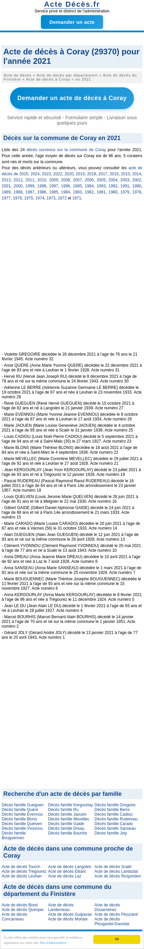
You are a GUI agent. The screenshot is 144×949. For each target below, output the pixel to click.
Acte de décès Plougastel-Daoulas (112, 921)
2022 (57, 174)
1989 (6, 192)
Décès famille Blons (19, 819)
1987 (30, 192)
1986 (41, 192)
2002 (136, 180)
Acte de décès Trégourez (24, 871)
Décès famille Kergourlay (70, 805)
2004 (112, 180)
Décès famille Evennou (22, 814)
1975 (28, 198)
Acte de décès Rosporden (118, 876)
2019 (80, 174)
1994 (89, 186)
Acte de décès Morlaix (68, 919)
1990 (136, 186)
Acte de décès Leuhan (22, 876)
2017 (102, 174)
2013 (6, 180)
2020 (69, 174)
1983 (77, 192)
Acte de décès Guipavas (70, 914)
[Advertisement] (72, 280)
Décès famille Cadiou (114, 814)
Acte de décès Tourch (21, 866)
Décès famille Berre (112, 809)
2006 (89, 180)
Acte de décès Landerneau (61, 907)
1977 (6, 198)
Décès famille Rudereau (116, 819)
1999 (30, 186)
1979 (125, 192)
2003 (125, 180)
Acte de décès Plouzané (116, 914)
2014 (136, 174)
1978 (136, 192)
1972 (62, 198)
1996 (65, 186)
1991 (125, 186)
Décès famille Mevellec (68, 819)
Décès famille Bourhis (67, 833)
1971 (76, 198)
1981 (101, 192)
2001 (6, 186)
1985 (53, 192)
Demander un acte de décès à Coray (72, 98)
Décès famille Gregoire (115, 805)
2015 (125, 174)
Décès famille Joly (111, 833)
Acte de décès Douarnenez (107, 907)
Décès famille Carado (114, 823)
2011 (30, 180)
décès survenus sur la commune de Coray (66, 149)
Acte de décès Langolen (69, 866)
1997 (53, 186)
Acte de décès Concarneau (14, 916)
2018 (91, 174)
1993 (101, 186)
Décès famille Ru (63, 809)
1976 (17, 198)
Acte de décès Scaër (113, 866)
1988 (17, 192)
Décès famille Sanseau (115, 828)
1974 (39, 198)
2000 (17, 186)
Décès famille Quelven (22, 823)
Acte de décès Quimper (23, 909)
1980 (112, 192)
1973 (51, 198)
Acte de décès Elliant (67, 871)
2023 (46, 174)
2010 (41, 180)
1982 (89, 192)
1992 (112, 186)
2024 (35, 174)
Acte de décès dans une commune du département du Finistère (57, 890)
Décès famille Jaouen (67, 814)
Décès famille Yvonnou (22, 828)
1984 (65, 192)
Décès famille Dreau (66, 828)
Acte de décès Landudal (116, 871)
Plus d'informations (53, 943)
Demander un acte (72, 22)
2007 (77, 180)
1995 (77, 186)
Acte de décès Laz (64, 876)
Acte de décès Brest (20, 905)
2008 (65, 180)
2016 (114, 174)
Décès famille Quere (20, 809)
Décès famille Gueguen (23, 805)
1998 (41, 186)
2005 (101, 180)
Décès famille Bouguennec (14, 835)
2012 (17, 180)
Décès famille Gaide (66, 823)
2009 (53, 180)
